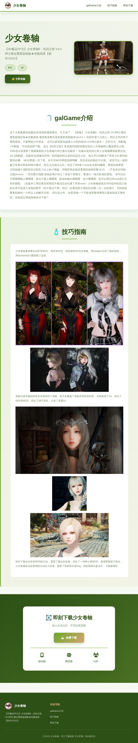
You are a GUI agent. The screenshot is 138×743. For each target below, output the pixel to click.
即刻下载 (128, 5)
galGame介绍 (93, 5)
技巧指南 (112, 5)
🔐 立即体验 (18, 79)
